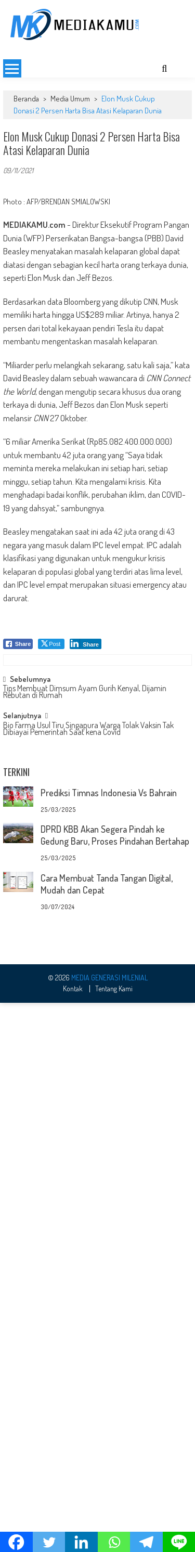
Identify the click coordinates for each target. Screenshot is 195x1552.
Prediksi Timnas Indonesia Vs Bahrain (109, 792)
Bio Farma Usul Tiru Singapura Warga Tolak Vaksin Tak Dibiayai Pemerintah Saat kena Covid (88, 729)
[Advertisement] (97, 1028)
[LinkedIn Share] (85, 644)
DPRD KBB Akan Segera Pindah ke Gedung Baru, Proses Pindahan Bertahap (115, 835)
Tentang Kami (114, 1183)
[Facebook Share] (18, 644)
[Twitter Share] (51, 644)
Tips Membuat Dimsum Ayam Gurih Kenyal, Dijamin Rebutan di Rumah (84, 692)
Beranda (26, 99)
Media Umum (70, 99)
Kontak (73, 1183)
